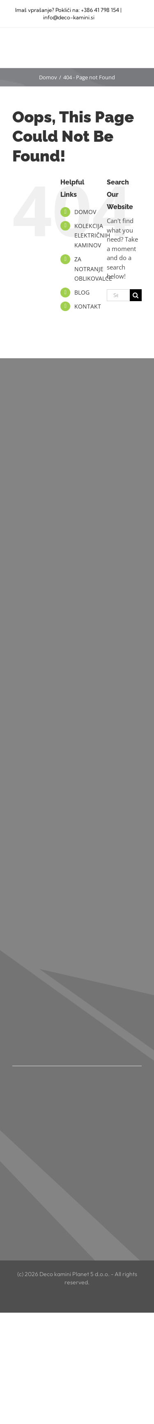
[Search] (136, 295)
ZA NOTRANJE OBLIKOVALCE (93, 269)
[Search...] (118, 295)
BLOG (82, 292)
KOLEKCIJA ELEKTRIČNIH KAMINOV (92, 235)
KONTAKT (87, 306)
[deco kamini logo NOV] (43, 43)
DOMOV (85, 212)
